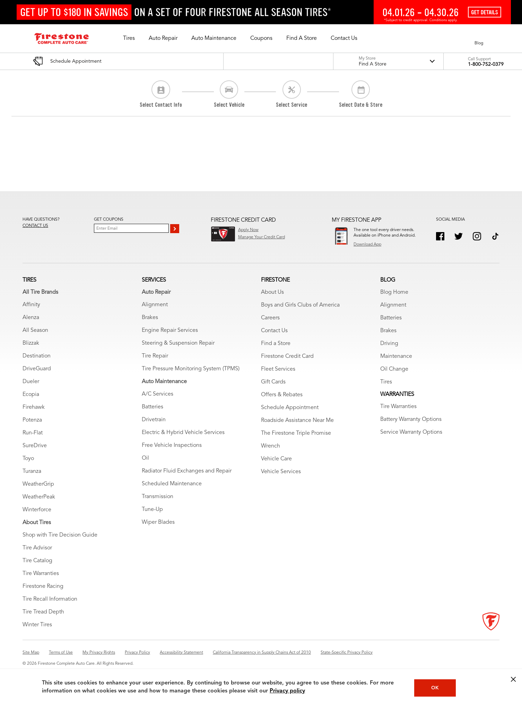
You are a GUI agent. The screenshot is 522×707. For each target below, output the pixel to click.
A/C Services (157, 394)
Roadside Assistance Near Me (297, 420)
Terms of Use (61, 653)
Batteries (152, 407)
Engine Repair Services (170, 330)
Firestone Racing (43, 586)
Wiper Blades (158, 522)
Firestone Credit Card (287, 356)
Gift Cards (273, 382)
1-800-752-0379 (486, 64)
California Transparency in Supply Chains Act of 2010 (262, 653)
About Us (272, 292)
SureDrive (35, 446)
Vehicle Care (276, 459)
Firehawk (34, 407)
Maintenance (396, 356)
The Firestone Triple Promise (296, 433)
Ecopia (31, 394)
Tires (386, 382)
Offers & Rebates (282, 395)
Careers (270, 318)
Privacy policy (287, 691)
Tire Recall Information (50, 599)
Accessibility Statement (181, 653)
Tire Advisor (37, 548)
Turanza (32, 471)
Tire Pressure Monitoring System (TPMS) (191, 369)
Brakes (150, 317)
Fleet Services (278, 369)
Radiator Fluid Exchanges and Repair (187, 471)
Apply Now (248, 230)
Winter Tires (37, 625)
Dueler (31, 382)
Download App (367, 244)
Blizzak (31, 343)
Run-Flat (33, 433)
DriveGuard (37, 369)
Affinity (31, 305)
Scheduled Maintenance (172, 484)
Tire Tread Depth (43, 612)
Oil (145, 458)
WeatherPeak (39, 497)
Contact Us (274, 331)
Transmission (157, 497)
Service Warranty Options (411, 432)
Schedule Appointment (290, 407)
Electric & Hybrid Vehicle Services (183, 432)
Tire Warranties (41, 573)
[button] (129, 38)
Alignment (155, 305)
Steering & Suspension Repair (178, 343)
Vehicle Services (281, 472)
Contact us (35, 226)
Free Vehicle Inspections (172, 445)
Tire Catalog (37, 561)
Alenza (31, 317)
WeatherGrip (38, 484)
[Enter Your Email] (131, 228)
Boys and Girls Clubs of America (300, 305)
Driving (389, 343)
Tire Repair (155, 356)
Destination (37, 356)
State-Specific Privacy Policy (347, 653)
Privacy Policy (137, 653)
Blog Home (394, 292)
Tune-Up (152, 509)
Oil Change (394, 369)
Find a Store (275, 343)
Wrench (270, 446)
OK (435, 688)
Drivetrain (154, 420)
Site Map (31, 653)
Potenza (32, 420)
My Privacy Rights (98, 653)
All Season (35, 330)
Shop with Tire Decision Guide (60, 535)
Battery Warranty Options (411, 419)
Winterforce (37, 510)
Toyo (28, 458)
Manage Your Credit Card (261, 237)
